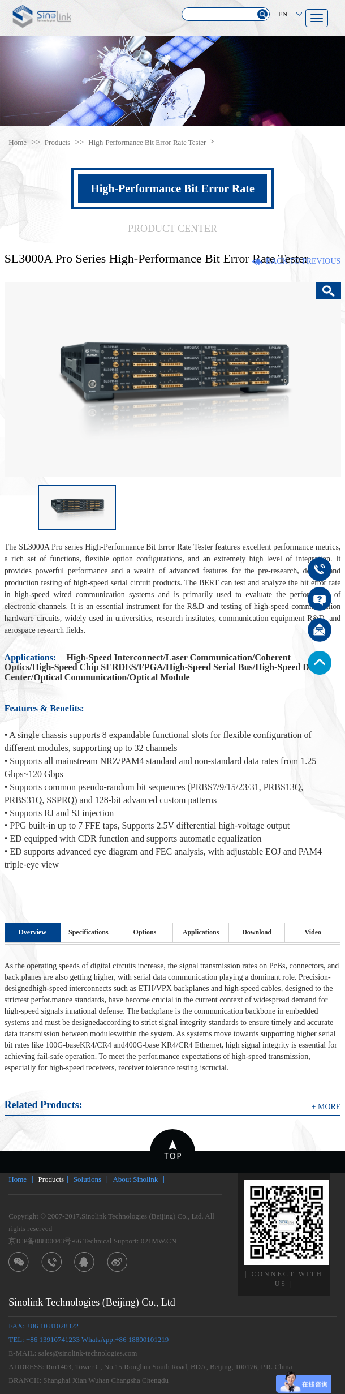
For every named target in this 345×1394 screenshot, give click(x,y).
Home (17, 142)
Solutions (87, 1179)
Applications (201, 932)
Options (145, 932)
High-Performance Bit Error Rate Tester (147, 142)
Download (256, 932)
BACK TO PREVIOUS (303, 261)
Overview (32, 932)
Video (313, 932)
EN (282, 14)
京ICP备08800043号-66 (44, 1241)
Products (58, 142)
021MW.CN (158, 1241)
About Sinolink (135, 1179)
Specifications (88, 932)
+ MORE (326, 1107)
